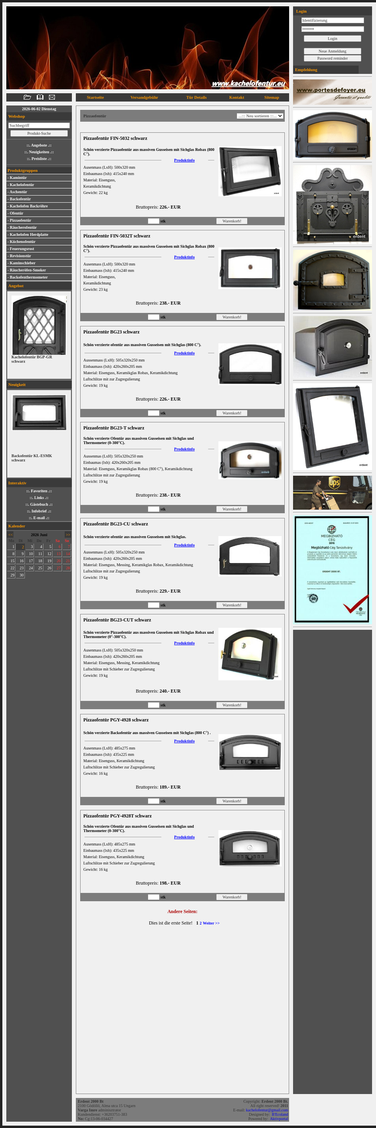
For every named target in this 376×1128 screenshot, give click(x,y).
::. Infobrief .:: (39, 511)
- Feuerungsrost (21, 249)
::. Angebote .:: (38, 145)
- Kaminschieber (22, 263)
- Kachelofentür (21, 185)
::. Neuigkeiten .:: (39, 152)
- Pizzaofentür (19, 220)
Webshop (16, 116)
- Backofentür (19, 199)
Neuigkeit (17, 384)
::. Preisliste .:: (39, 158)
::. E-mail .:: (39, 518)
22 (12, 568)
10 (31, 554)
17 (31, 561)
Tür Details (196, 97)
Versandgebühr (144, 97)
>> (68, 535)
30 (22, 575)
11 (40, 554)
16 (22, 561)
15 (12, 561)
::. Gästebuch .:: (39, 504)
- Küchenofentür (22, 241)
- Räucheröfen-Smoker (27, 270)
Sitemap (271, 97)
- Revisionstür (19, 256)
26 (49, 568)
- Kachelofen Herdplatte (28, 234)
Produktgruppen (23, 170)
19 (49, 561)
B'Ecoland (280, 1114)
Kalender (16, 526)
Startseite (95, 97)
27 (59, 568)
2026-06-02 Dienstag (39, 109)
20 (59, 561)
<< (10, 535)
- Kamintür (17, 177)
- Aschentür (17, 192)
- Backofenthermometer (28, 277)
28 (68, 568)
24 (31, 568)
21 (68, 561)
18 (40, 561)
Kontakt (236, 97)
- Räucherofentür (22, 227)
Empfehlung (306, 70)
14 (68, 554)
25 (40, 568)
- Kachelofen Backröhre (28, 206)
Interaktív (17, 483)
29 (12, 575)
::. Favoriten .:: (39, 491)
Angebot (15, 286)
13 (59, 554)
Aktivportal (279, 1119)
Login (300, 11)
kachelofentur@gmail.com (267, 1110)
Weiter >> (211, 923)
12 (49, 554)
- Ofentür (15, 213)
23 (22, 568)
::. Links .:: (39, 497)
